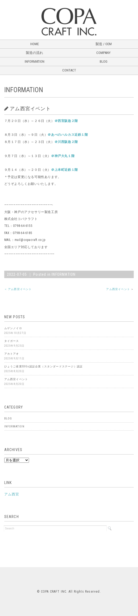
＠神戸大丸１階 (62, 156)
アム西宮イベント (118, 289)
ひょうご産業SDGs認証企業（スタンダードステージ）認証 (43, 366)
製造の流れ (34, 53)
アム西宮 (11, 494)
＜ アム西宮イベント (18, 289)
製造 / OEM (103, 44)
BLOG (103, 61)
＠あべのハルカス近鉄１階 (68, 135)
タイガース (11, 340)
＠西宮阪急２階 (66, 121)
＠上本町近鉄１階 (64, 170)
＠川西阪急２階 (66, 142)
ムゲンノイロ (13, 328)
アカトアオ (11, 353)
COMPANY (103, 53)
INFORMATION (34, 61)
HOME (34, 44)
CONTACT (69, 70)
